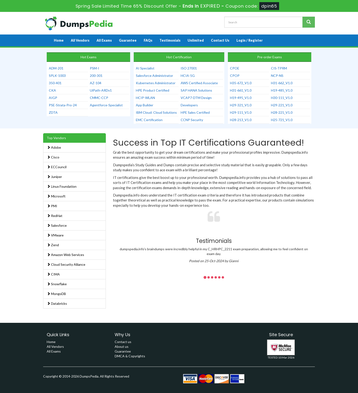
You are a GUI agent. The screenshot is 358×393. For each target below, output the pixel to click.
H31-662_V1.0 (281, 83)
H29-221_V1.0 (281, 105)
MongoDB (56, 294)
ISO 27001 (189, 68)
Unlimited (196, 40)
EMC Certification (149, 120)
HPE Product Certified (152, 90)
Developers (189, 105)
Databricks (57, 303)
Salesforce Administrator (154, 76)
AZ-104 (95, 83)
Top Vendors (56, 138)
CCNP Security (192, 120)
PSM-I (94, 68)
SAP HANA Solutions (196, 90)
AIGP (53, 98)
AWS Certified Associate (199, 83)
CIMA (53, 274)
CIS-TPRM (279, 68)
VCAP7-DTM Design (196, 98)
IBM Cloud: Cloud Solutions (156, 112)
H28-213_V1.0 (240, 120)
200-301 (96, 76)
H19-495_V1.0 (240, 98)
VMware (55, 235)
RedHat (54, 216)
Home (59, 40)
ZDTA (53, 112)
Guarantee (128, 40)
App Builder (144, 105)
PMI (52, 206)
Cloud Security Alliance (66, 264)
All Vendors (80, 40)
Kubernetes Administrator (155, 83)
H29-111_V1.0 (240, 112)
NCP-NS (277, 76)
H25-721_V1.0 (281, 120)
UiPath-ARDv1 (101, 90)
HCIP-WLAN (145, 98)
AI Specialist (145, 68)
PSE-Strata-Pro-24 (63, 105)
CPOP (235, 76)
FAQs (148, 40)
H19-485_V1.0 (281, 90)
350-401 (55, 83)
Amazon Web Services (65, 255)
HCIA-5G (188, 76)
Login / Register (249, 40)
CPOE (234, 68)
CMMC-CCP (99, 98)
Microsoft (56, 196)
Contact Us (220, 40)
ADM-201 (56, 68)
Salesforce (57, 225)
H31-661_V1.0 (240, 90)
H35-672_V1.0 (240, 83)
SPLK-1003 (57, 76)
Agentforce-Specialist (106, 105)
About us (121, 346)
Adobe (54, 147)
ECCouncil (56, 167)
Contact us (123, 342)
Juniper (54, 177)
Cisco (53, 157)
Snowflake (57, 284)
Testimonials (169, 40)
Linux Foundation (62, 186)
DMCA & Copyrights (130, 356)
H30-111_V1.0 (281, 98)
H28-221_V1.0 (281, 112)
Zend (53, 245)
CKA (52, 90)
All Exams (104, 40)
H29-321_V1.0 (240, 105)
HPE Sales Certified (195, 112)
